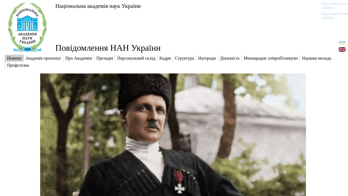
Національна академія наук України (98, 6)
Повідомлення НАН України (108, 48)
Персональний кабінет (331, 6)
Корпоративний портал (331, 16)
